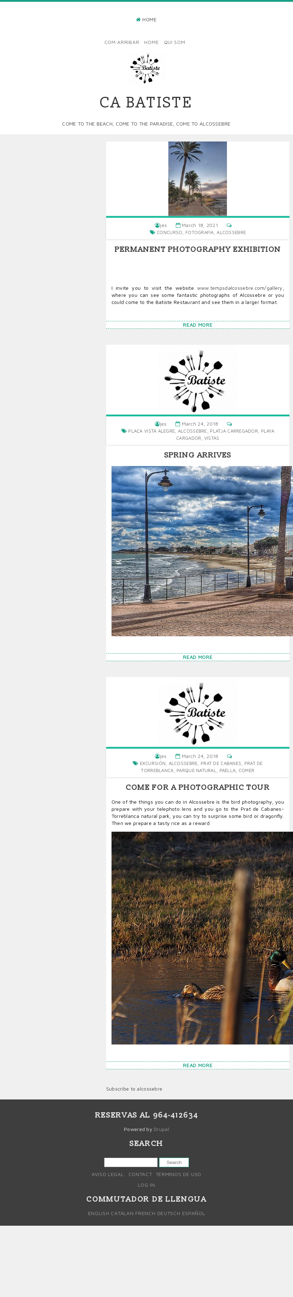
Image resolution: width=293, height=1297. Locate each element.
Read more (197, 325)
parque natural (196, 770)
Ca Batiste (146, 103)
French (145, 1213)
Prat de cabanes (221, 763)
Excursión (153, 763)
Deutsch (168, 1213)
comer (246, 770)
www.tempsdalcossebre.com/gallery (240, 288)
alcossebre (231, 232)
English (98, 1213)
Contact (140, 1174)
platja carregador (234, 431)
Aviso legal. (108, 1174)
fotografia (199, 232)
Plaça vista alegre (151, 431)
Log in (146, 1185)
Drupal (161, 1129)
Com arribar (122, 42)
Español (193, 1213)
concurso (169, 232)
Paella (227, 770)
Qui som (174, 42)
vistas (211, 438)
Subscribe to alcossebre (134, 1089)
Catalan (122, 1213)
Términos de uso (179, 1174)
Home (149, 19)
